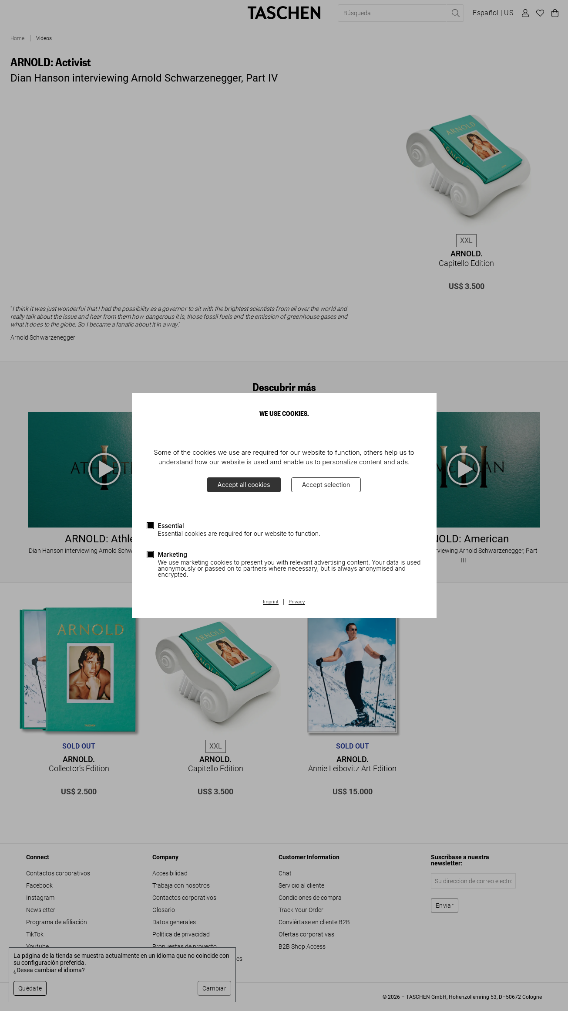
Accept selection (326, 484)
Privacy (297, 602)
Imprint (270, 602)
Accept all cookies (244, 484)
